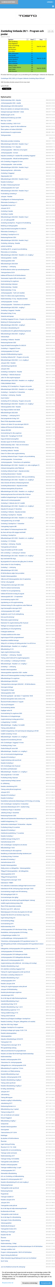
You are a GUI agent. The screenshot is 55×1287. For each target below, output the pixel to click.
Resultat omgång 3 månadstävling (11, 1100)
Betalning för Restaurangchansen (11, 322)
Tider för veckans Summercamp (10, 588)
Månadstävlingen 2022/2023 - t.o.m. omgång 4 (15, 360)
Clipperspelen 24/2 (6, 176)
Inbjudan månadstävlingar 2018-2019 (12, 1039)
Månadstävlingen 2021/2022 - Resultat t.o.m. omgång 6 (17, 480)
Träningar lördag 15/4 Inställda (10, 1159)
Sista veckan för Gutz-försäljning (10, 564)
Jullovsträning (5, 1094)
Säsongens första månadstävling (11, 1220)
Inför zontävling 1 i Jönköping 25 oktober (13, 661)
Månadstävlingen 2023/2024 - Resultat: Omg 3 (14, 217)
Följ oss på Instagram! (7, 704)
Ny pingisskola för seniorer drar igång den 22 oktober (17, 561)
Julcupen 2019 (5, 792)
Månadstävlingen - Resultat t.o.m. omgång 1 (14, 664)
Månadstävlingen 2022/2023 (9, 412)
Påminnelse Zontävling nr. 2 (9, 231)
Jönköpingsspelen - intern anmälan (11, 164)
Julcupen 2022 (5, 369)
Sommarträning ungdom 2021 (10, 599)
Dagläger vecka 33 (6, 710)
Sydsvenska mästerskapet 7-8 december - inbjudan (16, 824)
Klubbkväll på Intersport (8, 1226)
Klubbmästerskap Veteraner (9, 284)
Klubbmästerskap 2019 (8, 926)
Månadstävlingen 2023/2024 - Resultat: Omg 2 (14, 240)
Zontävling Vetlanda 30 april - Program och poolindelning (18, 456)
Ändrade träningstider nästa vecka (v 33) (13, 699)
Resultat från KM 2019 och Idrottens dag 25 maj (15, 915)
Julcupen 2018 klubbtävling (9, 989)
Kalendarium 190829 (7, 883)
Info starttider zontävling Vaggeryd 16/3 (13, 969)
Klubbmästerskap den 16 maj (9, 447)
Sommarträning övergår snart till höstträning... (14, 891)
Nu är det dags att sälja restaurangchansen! (14, 1208)
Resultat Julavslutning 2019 (9, 786)
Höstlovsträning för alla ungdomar (11, 850)
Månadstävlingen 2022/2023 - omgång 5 (13, 334)
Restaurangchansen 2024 (8, 237)
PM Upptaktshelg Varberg (8, 1048)
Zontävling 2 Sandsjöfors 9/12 (10, 234)
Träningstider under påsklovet (10, 1161)
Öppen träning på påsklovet (9, 1255)
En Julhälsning (5, 783)
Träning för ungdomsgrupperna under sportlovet (15, 972)
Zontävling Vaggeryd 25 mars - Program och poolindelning (18, 319)
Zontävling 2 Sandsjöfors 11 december (12, 523)
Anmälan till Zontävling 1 (8, 859)
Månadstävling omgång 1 (8, 1121)
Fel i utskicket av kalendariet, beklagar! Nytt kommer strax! (18, 885)
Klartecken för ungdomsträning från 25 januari (14, 623)
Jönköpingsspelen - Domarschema (11, 459)
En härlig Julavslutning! (7, 1088)
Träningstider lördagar (7, 690)
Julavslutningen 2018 (7, 995)
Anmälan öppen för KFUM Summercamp (13, 442)
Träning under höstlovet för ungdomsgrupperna (15, 658)
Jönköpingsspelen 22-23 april (10, 351)
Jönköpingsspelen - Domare (9, 153)
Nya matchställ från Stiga (8, 558)
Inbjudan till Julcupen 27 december (11, 509)
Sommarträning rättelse (8, 707)
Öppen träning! (5, 1240)
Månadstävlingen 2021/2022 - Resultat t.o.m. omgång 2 (17, 538)
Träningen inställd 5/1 (7, 1197)
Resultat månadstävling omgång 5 (11, 1080)
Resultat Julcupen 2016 (8, 1199)
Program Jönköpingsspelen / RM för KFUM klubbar (16, 1252)
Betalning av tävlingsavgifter (9, 226)
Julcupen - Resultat (6, 196)
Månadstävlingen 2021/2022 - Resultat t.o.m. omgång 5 (17, 491)
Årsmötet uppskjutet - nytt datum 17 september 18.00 (17, 696)
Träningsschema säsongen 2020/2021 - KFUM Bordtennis (18, 684)
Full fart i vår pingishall (7, 582)
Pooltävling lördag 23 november (10, 827)
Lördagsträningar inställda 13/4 (10, 935)
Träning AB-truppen (6, 1097)
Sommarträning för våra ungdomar (11, 433)
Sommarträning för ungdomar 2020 (11, 713)
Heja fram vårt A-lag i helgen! (9, 1024)
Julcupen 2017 (5, 1091)
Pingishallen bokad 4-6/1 (8, 205)
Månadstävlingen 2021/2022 (9, 570)
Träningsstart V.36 (6, 1042)
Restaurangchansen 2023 (8, 342)
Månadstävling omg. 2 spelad (10, 1109)
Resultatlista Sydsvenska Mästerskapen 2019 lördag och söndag (20, 801)
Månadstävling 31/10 (7, 649)
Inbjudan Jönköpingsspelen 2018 (11, 1077)
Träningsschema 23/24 (8, 272)
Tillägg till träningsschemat (9, 877)
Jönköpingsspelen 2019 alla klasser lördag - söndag (16, 929)
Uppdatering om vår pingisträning (11, 628)
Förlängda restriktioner (7, 631)
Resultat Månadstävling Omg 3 (10, 1001)
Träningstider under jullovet (9, 1205)
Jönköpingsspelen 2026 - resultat (11, 103)
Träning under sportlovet (8, 1083)
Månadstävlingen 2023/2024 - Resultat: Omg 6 (14, 167)
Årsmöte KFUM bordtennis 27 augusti (12, 701)
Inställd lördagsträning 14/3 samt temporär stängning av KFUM (19, 731)
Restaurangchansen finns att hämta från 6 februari (16, 494)
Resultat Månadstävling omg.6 (10, 1074)
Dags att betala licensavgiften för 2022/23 (13, 345)
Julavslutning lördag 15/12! (9, 1004)
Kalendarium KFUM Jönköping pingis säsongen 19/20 (17, 888)
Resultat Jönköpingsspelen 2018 (11, 1059)
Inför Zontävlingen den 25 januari (10, 766)
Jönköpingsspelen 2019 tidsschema (12, 951)
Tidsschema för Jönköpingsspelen (11, 1062)
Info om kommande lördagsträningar (12, 754)
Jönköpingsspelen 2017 (8, 1170)
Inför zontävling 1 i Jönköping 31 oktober (13, 553)
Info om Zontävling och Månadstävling (12, 1176)
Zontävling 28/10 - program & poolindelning (14, 249)
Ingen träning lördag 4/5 (8, 918)
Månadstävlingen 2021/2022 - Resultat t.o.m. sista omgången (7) (20, 465)
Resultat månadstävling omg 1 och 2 (12, 1007)
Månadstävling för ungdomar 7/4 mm (12, 1068)
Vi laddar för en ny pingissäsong (10, 591)
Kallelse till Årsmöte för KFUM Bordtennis (13, 275)
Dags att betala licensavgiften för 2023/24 (13, 228)
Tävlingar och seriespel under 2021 (11, 626)
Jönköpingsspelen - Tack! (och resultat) (13, 293)
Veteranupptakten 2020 (8, 693)
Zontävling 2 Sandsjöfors (8, 535)
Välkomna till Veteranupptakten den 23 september (16, 579)
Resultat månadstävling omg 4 (10, 978)
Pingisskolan (5, 1194)
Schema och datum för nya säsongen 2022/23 (14, 424)
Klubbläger (4, 1135)
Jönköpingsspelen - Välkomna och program (14, 150)
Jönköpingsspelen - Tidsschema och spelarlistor (15, 304)
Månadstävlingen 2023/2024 (9, 263)
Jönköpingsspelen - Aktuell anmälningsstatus (14, 158)
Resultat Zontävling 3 (7, 182)
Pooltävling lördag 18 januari (9, 777)
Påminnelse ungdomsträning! (9, 620)
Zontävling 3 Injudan (7, 211)
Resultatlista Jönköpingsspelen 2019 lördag (14, 932)
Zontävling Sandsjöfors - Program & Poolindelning (16, 223)
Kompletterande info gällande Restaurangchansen (16, 331)
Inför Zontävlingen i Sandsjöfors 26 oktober (14, 845)
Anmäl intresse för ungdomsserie (11, 132)
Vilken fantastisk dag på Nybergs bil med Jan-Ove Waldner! (18, 1258)
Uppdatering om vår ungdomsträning (12, 602)
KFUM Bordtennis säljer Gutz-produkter (12, 573)
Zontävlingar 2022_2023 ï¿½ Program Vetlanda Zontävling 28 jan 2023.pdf (23, 78)
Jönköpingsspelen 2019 (8, 980)
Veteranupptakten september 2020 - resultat (14, 672)
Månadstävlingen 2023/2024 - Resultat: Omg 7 (14, 144)
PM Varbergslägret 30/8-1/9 (9, 894)
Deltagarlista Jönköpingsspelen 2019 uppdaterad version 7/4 (19, 948)
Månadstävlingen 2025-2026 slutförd (12, 106)
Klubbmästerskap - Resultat (9, 287)
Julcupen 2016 (5, 1202)
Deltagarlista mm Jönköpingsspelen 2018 (13, 1065)
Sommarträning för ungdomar (10, 281)
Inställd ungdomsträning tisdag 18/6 (12, 903)
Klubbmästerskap (6, 1056)
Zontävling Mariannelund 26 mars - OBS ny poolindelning (18, 477)
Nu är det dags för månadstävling (11, 1217)
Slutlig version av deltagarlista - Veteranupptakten (15, 868)
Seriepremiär (4, 1124)
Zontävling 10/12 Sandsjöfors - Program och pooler (16, 386)
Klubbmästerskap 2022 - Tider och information (15, 445)
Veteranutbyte (5, 336)
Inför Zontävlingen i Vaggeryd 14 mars (12, 742)
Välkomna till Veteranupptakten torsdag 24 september (17, 675)
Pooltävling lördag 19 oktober (10, 856)
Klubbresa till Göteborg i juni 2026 (11, 117)
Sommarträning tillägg (7, 920)
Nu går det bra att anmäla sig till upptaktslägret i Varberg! (18, 900)
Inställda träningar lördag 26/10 (10, 839)
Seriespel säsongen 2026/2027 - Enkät (12, 112)
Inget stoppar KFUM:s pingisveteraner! (12, 637)
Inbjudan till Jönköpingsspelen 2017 (12, 1179)
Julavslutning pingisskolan (9, 366)
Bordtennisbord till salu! (8, 1211)
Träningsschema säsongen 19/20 (11, 880)
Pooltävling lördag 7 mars (8, 745)
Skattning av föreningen (8, 1232)
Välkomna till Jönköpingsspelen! (10, 500)
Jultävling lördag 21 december (10, 812)
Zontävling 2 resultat (7, 214)
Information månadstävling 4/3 (10, 328)
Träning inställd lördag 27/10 (9, 1013)
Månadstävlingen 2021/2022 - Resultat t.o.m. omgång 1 (17, 555)
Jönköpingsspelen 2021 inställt (10, 611)
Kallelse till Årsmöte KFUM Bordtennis (12, 427)
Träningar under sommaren (9, 1153)
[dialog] (27, 1277)
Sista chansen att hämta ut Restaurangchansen (15, 482)
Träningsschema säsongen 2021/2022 (12, 585)
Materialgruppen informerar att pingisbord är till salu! (16, 912)
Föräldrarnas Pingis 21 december (11, 810)
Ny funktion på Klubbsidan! (9, 769)
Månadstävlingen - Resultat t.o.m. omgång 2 (14, 646)
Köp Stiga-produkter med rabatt (10, 409)
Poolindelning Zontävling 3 (9, 193)
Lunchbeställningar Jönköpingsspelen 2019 (14, 938)
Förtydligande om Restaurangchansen (12, 199)
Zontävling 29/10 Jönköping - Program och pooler (16, 401)
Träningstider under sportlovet (10, 1188)
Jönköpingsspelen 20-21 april (10, 188)
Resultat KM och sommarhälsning (11, 1150)
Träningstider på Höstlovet (9, 547)
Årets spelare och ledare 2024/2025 (11, 129)
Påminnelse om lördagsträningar (10, 716)
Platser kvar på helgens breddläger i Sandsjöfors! (15, 1018)
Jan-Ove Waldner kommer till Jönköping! (13, 1267)
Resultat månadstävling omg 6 (10, 966)
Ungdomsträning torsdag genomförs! (12, 719)
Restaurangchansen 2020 (8, 815)
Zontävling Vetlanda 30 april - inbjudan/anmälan (15, 471)
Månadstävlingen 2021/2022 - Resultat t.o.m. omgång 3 (17, 518)
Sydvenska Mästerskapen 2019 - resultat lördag (15, 807)
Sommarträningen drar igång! (9, 897)
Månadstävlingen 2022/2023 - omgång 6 (13, 325)
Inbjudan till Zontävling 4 (8, 757)
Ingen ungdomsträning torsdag (10, 652)
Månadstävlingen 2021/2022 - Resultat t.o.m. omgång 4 (17, 506)
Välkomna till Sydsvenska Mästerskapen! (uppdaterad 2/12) (19, 818)
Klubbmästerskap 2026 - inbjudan (11, 100)
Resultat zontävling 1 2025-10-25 (10, 123)
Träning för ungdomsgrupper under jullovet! (14, 986)
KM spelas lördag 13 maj (8, 313)
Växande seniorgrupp (7, 316)
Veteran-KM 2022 (6, 430)
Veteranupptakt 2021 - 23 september (12, 596)
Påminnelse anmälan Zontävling (10, 141)
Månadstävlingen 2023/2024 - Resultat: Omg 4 (14, 190)
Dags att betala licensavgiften (10, 439)
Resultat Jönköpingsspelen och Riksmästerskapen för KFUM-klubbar (22, 1246)
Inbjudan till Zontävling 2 (8, 830)
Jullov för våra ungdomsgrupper (10, 377)
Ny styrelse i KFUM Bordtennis (10, 1138)
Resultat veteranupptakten (9, 1033)
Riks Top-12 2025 (6, 120)
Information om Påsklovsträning (10, 1071)
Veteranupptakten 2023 (8, 261)
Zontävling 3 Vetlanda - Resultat (10, 339)
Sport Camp (4, 1261)
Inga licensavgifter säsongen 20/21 (11, 608)
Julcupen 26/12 (5, 208)
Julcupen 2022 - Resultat (8, 363)
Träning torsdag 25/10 (7, 1112)
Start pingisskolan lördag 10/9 (10, 418)
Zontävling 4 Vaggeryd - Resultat (10, 310)
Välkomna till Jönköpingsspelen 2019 (12, 960)
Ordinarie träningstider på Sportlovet (12, 488)
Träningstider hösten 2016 (8, 1229)
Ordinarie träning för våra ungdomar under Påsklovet (16, 605)
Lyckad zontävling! (6, 246)
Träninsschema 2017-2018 (9, 1132)
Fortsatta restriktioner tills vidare (10, 634)
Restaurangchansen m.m (8, 1106)
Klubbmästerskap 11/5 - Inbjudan (11, 147)
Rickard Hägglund (6, 1118)
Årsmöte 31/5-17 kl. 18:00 (8, 1147)
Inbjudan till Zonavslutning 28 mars (11, 739)
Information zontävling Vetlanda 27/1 (12, 975)
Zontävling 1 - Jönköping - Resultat (11, 655)
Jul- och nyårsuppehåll (7, 220)
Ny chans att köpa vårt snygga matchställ (13, 532)
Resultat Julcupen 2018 (8, 983)
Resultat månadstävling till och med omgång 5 (15, 1182)
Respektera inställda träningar (10, 640)
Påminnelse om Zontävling (9, 252)
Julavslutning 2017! (6, 1103)
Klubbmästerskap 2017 (8, 1156)
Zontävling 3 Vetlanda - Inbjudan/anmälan (13, 512)
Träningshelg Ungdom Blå (8, 526)
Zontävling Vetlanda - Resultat (10, 450)
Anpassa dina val (7, 1283)
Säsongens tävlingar (7, 687)
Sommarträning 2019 (7, 923)
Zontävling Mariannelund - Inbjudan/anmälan (14, 485)
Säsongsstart (5, 1129)
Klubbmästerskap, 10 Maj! (8, 1243)
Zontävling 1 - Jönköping (8, 266)
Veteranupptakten (6, 1036)
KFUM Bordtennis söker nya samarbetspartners (15, 269)
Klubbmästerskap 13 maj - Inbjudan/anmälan (14, 299)
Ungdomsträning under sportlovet (11, 760)
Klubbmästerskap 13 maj (8, 290)
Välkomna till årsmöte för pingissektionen (13, 1051)
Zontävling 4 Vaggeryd (7, 173)
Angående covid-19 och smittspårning (12, 614)
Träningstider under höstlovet (9, 1214)
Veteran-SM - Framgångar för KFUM (11, 436)
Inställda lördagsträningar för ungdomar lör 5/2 (15, 497)
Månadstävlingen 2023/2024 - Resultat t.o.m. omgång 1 (17, 255)
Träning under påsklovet (8, 728)
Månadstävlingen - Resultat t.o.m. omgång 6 (14, 737)
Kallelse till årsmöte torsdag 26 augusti (12, 593)
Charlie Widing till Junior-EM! (9, 748)
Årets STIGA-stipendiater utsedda (11, 421)
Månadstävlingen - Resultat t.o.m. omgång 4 (14, 772)
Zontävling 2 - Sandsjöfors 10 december (13, 392)
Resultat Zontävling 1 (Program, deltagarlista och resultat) (18, 1021)
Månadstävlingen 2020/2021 (9, 681)
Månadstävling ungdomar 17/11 (10, 1010)
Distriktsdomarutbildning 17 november (12, 833)
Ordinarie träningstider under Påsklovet (12, 468)
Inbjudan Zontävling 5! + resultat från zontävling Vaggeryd (18, 155)
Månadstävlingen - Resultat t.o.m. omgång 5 (14, 751)
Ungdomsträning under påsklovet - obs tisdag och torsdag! (19, 963)
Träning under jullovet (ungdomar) (11, 789)
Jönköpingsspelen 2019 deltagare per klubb (14, 954)
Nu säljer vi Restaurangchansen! (10, 185)
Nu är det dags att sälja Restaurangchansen (14, 998)
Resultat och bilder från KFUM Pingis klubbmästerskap (17, 1053)
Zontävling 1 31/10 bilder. (8, 541)
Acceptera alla (46, 1283)
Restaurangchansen (7, 1185)
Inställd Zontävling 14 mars (9, 734)
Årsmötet (3, 1141)
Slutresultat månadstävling (9, 1173)
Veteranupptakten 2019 (8, 874)
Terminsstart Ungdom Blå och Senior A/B (13, 278)
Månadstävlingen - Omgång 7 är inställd (13, 725)
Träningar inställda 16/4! (8, 1249)
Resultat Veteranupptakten (9, 576)
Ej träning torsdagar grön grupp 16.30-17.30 (14, 1030)
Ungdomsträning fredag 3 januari (11, 780)
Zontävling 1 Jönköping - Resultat (11, 395)
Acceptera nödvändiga (29, 1283)
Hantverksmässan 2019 (8, 842)
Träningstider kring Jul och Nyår (10, 520)
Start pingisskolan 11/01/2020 (10, 774)
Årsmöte (3, 1237)
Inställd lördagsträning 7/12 (9, 821)
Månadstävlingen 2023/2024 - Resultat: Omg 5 (14, 179)
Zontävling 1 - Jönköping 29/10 (10, 415)
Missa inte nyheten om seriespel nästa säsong (15, 109)
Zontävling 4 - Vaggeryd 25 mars (10, 348)
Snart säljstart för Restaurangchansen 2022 (14, 529)
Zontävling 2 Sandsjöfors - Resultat (11, 372)
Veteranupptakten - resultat (9, 258)
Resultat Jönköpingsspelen (9, 1164)
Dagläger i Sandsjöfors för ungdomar (12, 1027)
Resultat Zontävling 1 (7, 836)
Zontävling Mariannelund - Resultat (11, 474)
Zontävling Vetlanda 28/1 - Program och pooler (15, 357)
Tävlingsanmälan (6, 135)
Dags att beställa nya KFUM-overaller (12, 550)
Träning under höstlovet (8, 1015)
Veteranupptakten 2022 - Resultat (11, 407)
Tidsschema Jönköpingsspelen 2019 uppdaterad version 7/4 (19, 941)
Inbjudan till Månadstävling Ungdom (11, 354)
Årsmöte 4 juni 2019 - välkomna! (10, 909)
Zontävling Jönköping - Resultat (10, 243)
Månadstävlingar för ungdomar (10, 678)
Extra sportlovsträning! (7, 617)
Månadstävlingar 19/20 (8, 847)
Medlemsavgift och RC (7, 115)
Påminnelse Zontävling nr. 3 (9, 202)
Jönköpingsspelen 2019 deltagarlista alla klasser (15, 957)
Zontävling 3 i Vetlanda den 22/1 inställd (13, 503)
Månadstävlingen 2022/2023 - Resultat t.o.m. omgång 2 (17, 389)
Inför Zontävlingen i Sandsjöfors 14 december (14, 804)
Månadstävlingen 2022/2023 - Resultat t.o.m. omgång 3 (17, 380)
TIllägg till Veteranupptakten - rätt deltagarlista (14, 871)
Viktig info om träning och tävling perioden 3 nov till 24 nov (18, 643)
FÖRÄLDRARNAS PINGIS (8, 383)
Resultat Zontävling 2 (7, 798)
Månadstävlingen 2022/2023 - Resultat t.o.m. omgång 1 (17, 404)
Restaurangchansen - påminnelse (11, 170)
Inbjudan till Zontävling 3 (8, 795)
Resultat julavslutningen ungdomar (11, 992)
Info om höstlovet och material (10, 1115)
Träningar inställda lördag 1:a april (11, 1167)
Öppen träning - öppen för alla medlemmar (13, 126)
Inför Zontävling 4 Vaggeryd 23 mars (12, 161)
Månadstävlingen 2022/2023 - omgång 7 (13, 307)
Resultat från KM (6, 1234)
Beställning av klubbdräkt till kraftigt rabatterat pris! (16, 853)
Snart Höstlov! (5, 398)
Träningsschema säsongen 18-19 (11, 1045)
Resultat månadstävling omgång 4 (11, 1086)
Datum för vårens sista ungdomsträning (13, 296)
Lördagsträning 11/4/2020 (9, 722)
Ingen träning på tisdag (8, 1144)
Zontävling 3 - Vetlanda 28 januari (11, 374)
